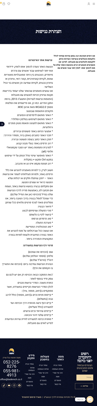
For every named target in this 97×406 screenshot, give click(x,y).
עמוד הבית (58, 365)
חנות (57, 376)
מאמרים (57, 380)
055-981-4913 (11, 373)
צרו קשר (57, 384)
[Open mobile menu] (93, 3)
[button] (2, 124)
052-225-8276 (11, 364)
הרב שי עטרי (58, 372)
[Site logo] (48, 3)
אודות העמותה (57, 369)
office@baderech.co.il (11, 379)
